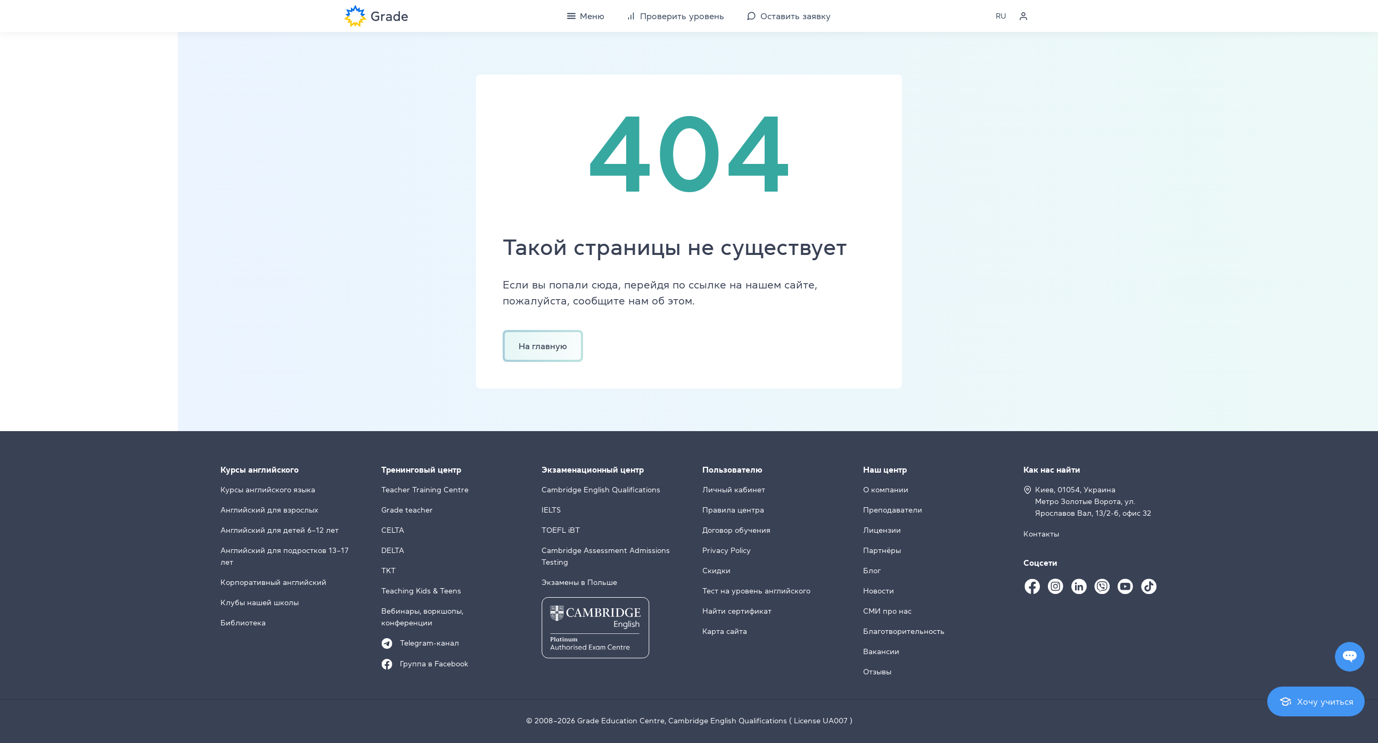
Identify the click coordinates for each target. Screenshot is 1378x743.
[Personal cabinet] (1023, 16)
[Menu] (585, 16)
